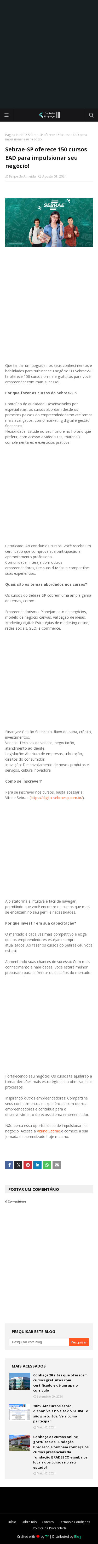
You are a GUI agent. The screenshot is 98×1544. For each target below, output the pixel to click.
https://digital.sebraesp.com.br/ (57, 797)
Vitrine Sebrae (48, 1131)
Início (12, 1522)
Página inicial (14, 135)
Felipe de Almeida (22, 176)
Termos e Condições (74, 1522)
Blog (77, 1536)
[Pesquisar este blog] (39, 1342)
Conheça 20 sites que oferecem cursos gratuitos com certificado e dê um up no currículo (60, 1383)
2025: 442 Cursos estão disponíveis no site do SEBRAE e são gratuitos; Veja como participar (60, 1414)
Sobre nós (29, 1522)
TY (47, 1536)
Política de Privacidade (50, 1528)
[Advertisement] (49, 54)
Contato (48, 1522)
